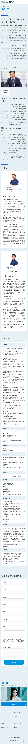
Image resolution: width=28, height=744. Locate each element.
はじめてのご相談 (17, 712)
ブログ (2, 723)
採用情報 (14, 704)
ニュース (2, 716)
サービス (2, 719)
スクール (2, 712)
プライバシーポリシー (18, 723)
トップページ (3, 12)
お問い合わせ (16, 716)
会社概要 (15, 719)
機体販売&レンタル (4, 727)
